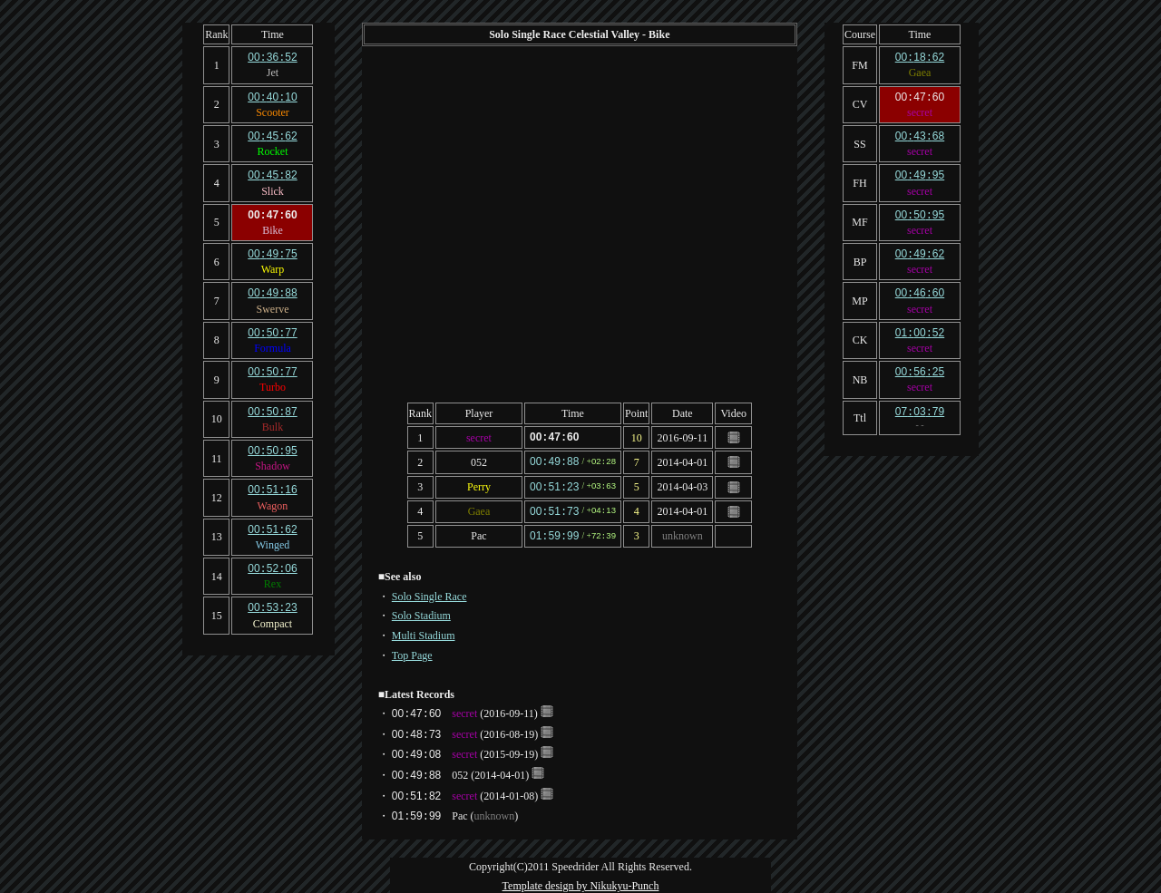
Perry (479, 485)
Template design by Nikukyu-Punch (580, 881)
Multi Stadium (423, 631)
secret (479, 437)
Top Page (412, 651)
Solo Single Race (429, 592)
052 (479, 460)
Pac (478, 532)
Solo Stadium (421, 611)
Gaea (479, 508)
